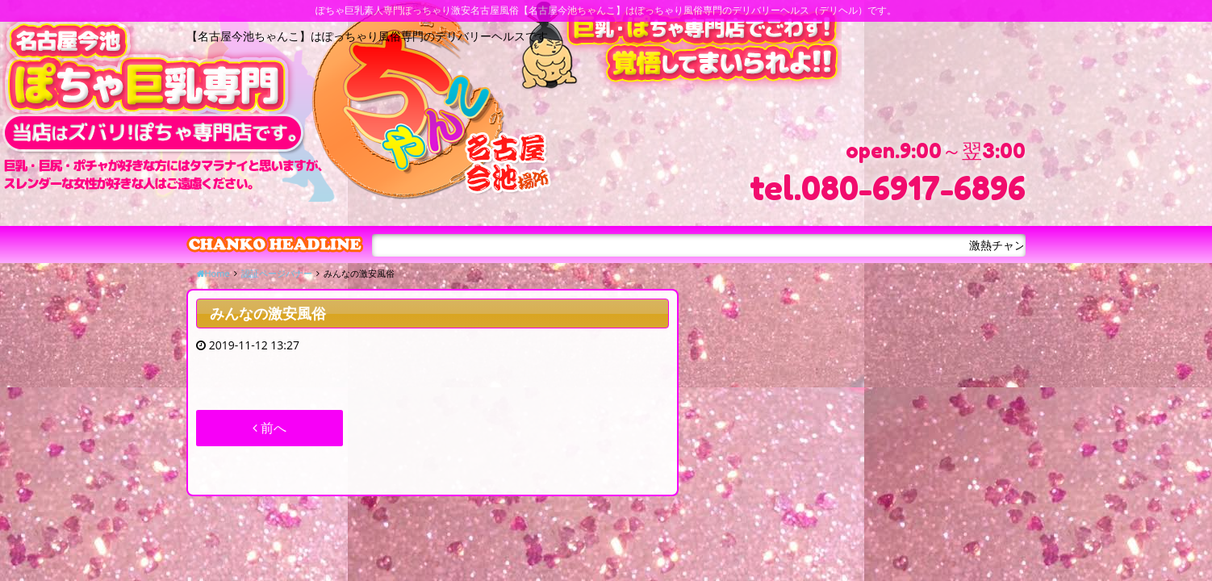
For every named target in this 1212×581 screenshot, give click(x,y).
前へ (269, 428)
